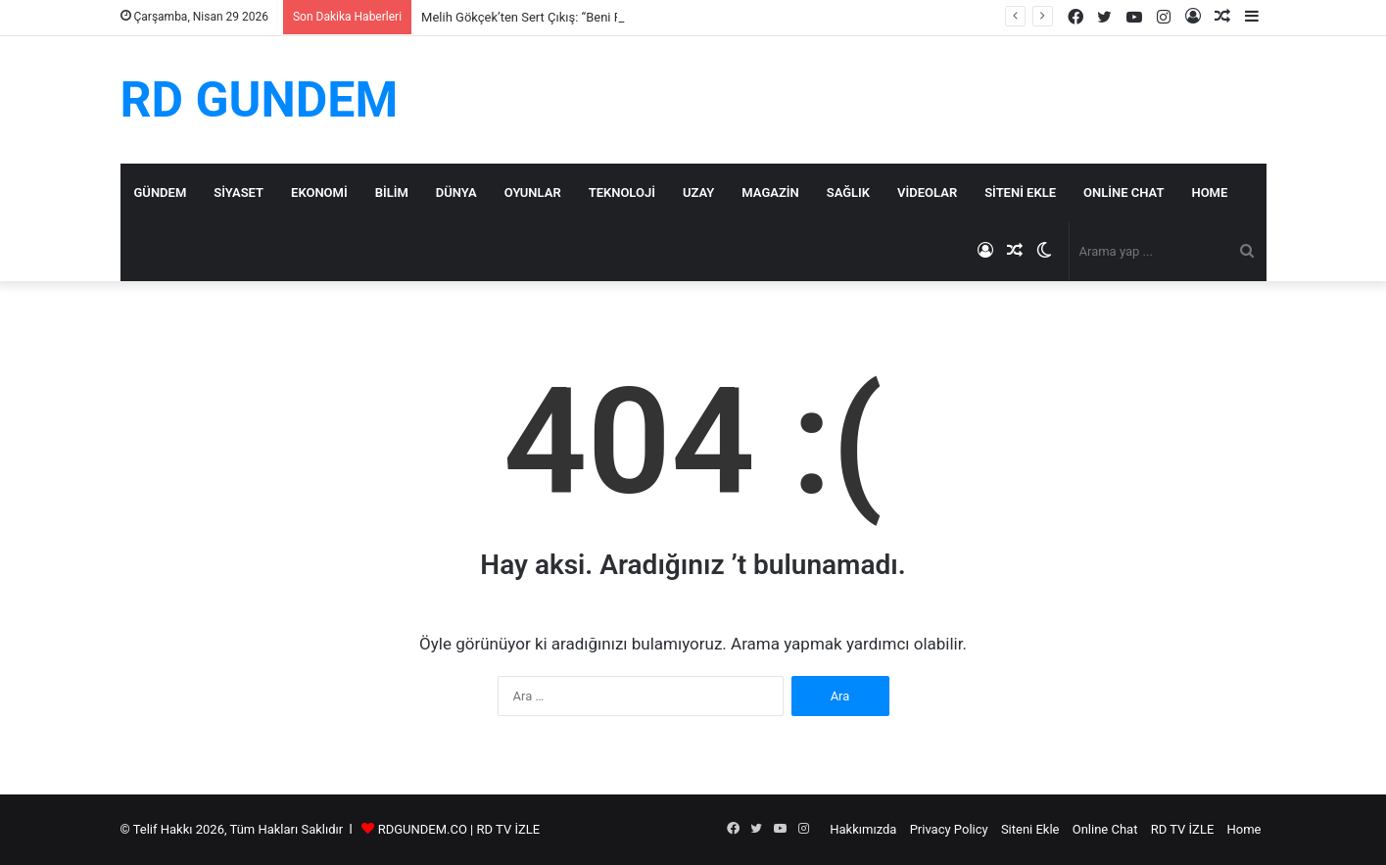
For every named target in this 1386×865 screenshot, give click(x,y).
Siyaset (238, 192)
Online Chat (1123, 192)
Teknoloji (622, 192)
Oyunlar (532, 192)
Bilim (391, 192)
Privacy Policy (949, 829)
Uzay (698, 192)
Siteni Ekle (1020, 192)
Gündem (160, 192)
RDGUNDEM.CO (422, 829)
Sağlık (848, 192)
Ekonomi (319, 192)
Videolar (927, 192)
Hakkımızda (863, 829)
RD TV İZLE (509, 829)
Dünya (456, 192)
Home (1209, 192)
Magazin (769, 192)
